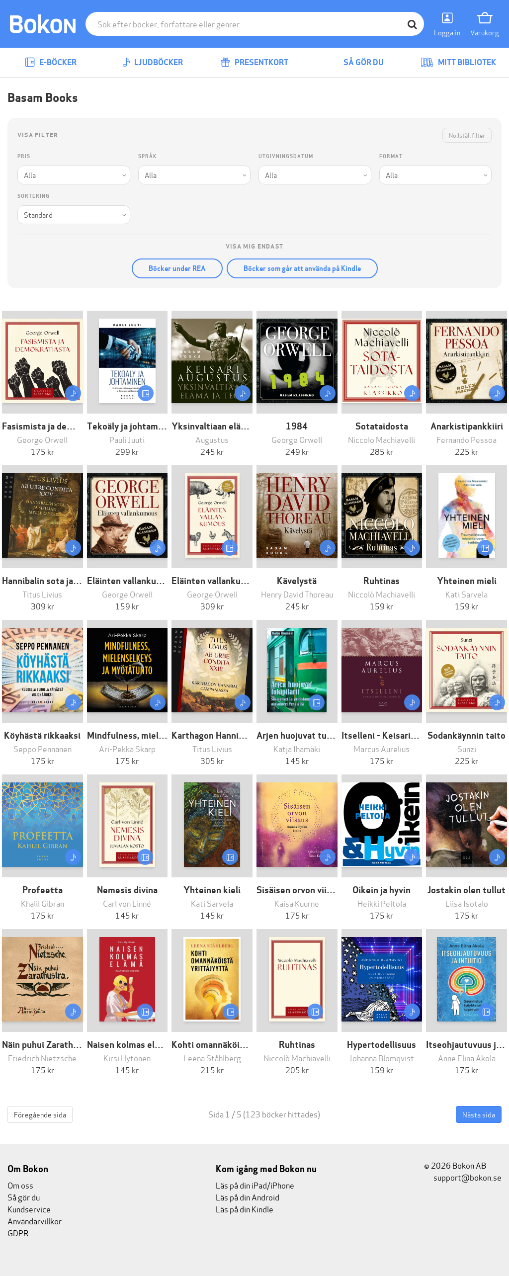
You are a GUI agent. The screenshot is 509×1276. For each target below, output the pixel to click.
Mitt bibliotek (458, 62)
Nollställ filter (467, 135)
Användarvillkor (34, 1220)
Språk (147, 156)
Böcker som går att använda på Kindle (302, 268)
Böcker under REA (177, 268)
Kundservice (29, 1208)
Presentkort (254, 62)
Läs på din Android (247, 1196)
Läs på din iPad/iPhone (255, 1185)
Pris (23, 156)
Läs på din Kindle (244, 1208)
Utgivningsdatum (285, 156)
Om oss (20, 1185)
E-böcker (51, 62)
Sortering (33, 196)
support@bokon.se (463, 1177)
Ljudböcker (152, 62)
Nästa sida (478, 1114)
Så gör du (356, 62)
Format (391, 156)
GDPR (17, 1232)
